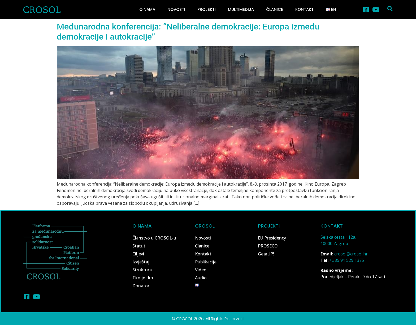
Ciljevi (138, 254)
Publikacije (205, 262)
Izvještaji (141, 262)
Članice (274, 9)
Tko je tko (142, 278)
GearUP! (266, 254)
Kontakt (304, 9)
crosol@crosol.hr (351, 254)
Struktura (142, 270)
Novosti (176, 9)
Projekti (206, 9)
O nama (147, 9)
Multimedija (241, 9)
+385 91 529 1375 (347, 260)
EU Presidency (272, 238)
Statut (138, 246)
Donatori (141, 286)
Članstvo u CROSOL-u (154, 238)
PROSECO (268, 246)
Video (200, 270)
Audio (201, 278)
